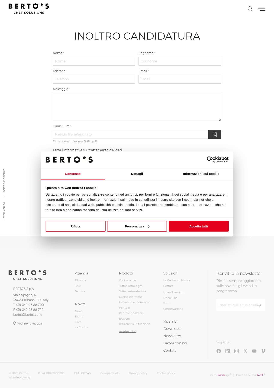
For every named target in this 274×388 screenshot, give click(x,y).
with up (220, 375)
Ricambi (170, 321)
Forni (166, 303)
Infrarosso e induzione (134, 302)
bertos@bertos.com (27, 315)
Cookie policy (166, 373)
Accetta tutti (198, 226)
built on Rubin (250, 375)
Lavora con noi (4, 210)
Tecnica (80, 291)
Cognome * (146, 53)
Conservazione (173, 308)
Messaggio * (61, 89)
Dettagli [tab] (137, 174)
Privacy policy (138, 373)
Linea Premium (174, 292)
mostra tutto (127, 331)
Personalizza (137, 226)
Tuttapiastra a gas (130, 286)
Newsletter (172, 336)
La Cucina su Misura (176, 280)
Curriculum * (62, 126)
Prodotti (126, 273)
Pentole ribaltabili (131, 313)
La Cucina (81, 327)
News (78, 311)
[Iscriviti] (259, 305)
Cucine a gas (127, 280)
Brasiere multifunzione (134, 324)
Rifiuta (75, 226)
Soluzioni (170, 273)
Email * (143, 71)
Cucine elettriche (131, 296)
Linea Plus (170, 297)
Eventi (79, 316)
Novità (80, 304)
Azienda (81, 273)
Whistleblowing (19, 377)
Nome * (58, 53)
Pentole (124, 307)
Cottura (168, 286)
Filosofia (80, 280)
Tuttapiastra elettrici (132, 291)
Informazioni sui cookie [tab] (201, 174)
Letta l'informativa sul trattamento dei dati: (87, 150)
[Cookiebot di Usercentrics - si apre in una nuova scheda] (210, 159)
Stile (78, 286)
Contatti (170, 350)
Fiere (78, 322)
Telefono (59, 71)
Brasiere (124, 318)
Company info (110, 373)
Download (172, 329)
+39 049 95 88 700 (30, 305)
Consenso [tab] (72, 174)
